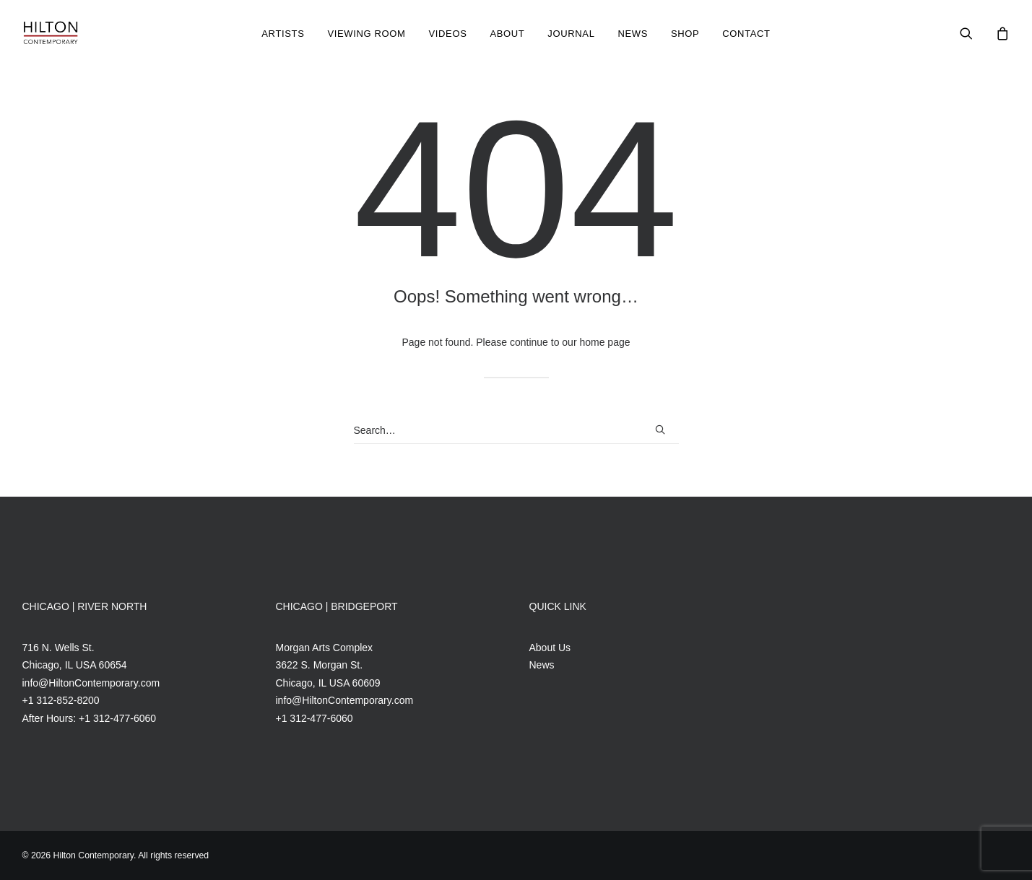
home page (604, 342)
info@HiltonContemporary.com (91, 683)
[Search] (516, 430)
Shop (685, 33)
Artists (282, 33)
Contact (746, 33)
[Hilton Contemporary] (50, 33)
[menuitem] (282, 33)
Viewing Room (366, 33)
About (507, 33)
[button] (975, 33)
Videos (447, 33)
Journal (570, 33)
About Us (550, 647)
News (632, 33)
